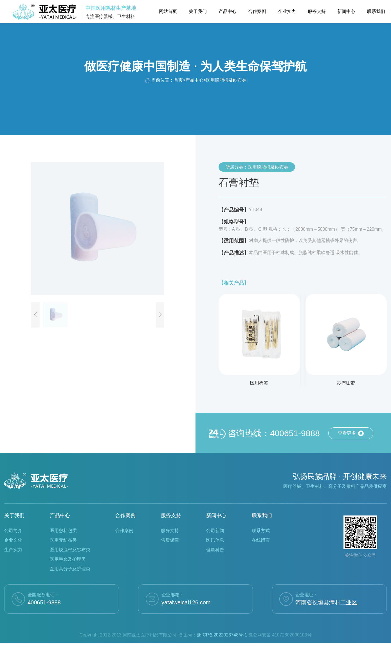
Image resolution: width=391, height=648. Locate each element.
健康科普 (215, 549)
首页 (178, 80)
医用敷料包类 (63, 530)
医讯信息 (215, 540)
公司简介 (13, 530)
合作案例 (125, 515)
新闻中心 (216, 515)
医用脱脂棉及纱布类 (226, 80)
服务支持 (171, 515)
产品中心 (194, 80)
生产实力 (13, 549)
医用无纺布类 (63, 540)
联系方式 (261, 530)
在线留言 (261, 540)
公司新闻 (215, 530)
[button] (35, 315)
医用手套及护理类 (68, 559)
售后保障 (170, 540)
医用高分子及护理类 (70, 568)
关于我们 (14, 515)
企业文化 (13, 540)
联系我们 (262, 515)
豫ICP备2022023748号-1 (222, 635)
